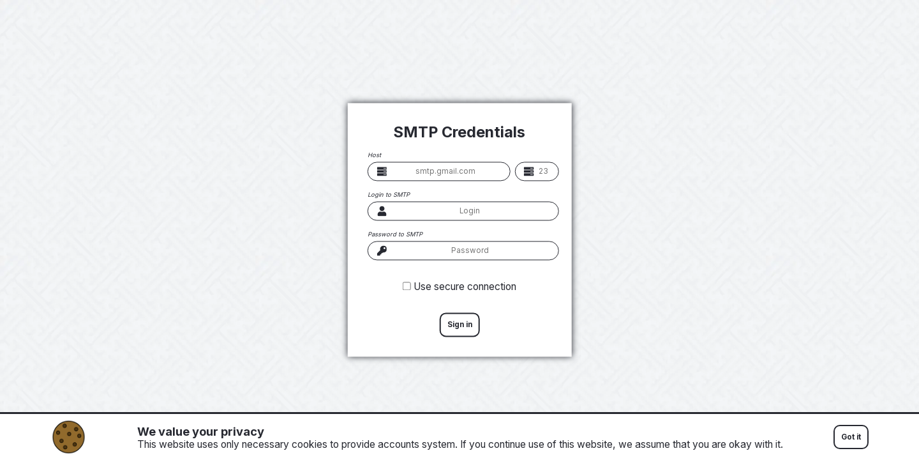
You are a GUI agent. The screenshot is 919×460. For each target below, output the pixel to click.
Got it (851, 437)
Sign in (459, 324)
